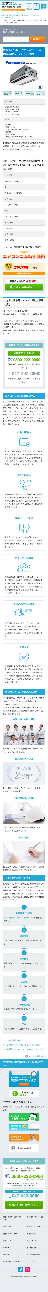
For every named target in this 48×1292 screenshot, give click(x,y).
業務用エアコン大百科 (11, 1234)
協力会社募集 (32, 1248)
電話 (25, 918)
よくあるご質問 (32, 1241)
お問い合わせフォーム (13, 918)
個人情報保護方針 (33, 1254)
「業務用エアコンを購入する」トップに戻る (23, 1045)
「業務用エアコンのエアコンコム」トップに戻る (24, 1049)
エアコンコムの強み (34, 1227)
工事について (8, 1227)
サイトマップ (32, 1261)
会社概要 (6, 1248)
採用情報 (6, 1254)
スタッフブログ (8, 1241)
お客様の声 (31, 1234)
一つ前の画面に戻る (13, 1040)
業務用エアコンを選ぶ (35, 1217)
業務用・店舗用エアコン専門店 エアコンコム (11, 4)
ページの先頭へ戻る (37, 1056)
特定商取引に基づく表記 (12, 1261)
